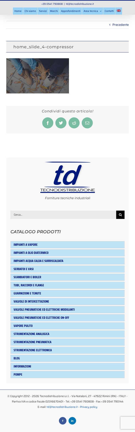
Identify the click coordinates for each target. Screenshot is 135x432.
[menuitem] (118, 11)
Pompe (18, 374)
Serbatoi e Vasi (24, 269)
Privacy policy (88, 407)
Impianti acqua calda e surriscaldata (38, 260)
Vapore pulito (23, 325)
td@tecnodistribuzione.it (80, 4)
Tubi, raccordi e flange (29, 285)
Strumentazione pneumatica (32, 342)
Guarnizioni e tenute (27, 293)
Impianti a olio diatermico (31, 252)
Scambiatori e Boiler (27, 277)
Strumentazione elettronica (33, 350)
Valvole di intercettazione (31, 301)
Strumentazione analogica (31, 333)
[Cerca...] (63, 215)
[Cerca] (120, 215)
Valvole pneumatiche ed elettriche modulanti (44, 309)
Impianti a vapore (26, 244)
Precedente (120, 24)
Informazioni (22, 366)
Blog (17, 358)
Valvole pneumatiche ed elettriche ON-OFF (41, 317)
